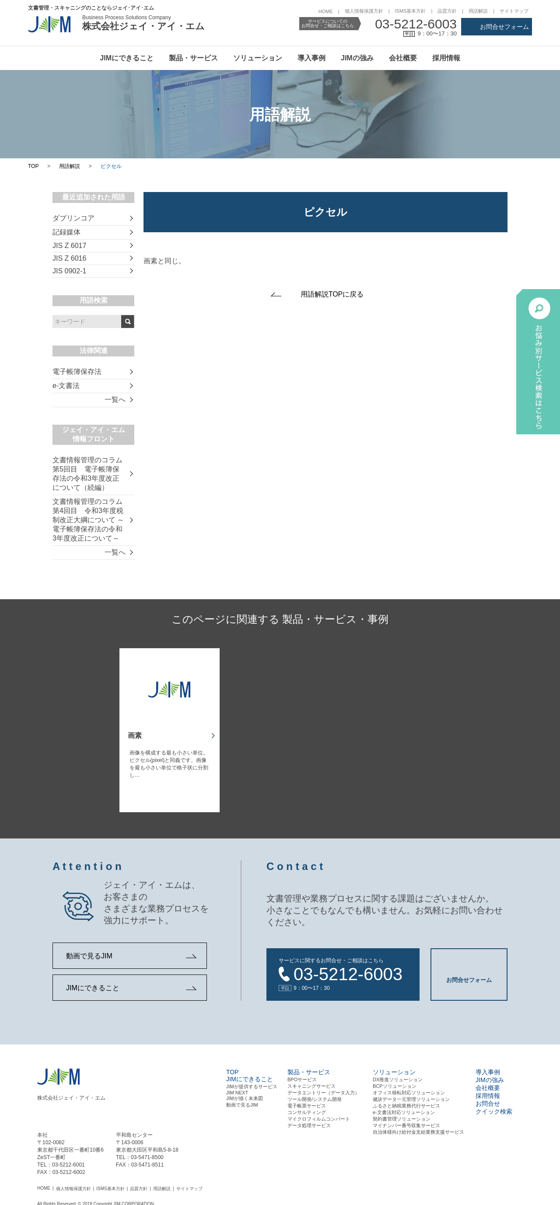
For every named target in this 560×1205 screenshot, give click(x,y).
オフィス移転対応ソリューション (409, 1091)
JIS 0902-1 (69, 271)
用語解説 (478, 11)
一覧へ (115, 399)
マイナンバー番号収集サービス (406, 1124)
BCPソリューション (394, 1084)
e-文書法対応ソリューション (404, 1111)
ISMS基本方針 (410, 11)
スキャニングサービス (311, 1084)
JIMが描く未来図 (244, 1097)
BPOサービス (302, 1078)
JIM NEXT (237, 1091)
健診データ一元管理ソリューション (411, 1097)
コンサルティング (306, 1111)
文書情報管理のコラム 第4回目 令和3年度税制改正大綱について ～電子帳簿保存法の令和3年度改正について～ (88, 520)
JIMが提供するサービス (251, 1085)
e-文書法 (66, 385)
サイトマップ (514, 11)
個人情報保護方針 (364, 11)
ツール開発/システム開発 (314, 1097)
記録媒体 (66, 232)
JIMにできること (127, 58)
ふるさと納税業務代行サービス (406, 1104)
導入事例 (312, 58)
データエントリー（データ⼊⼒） (323, 1091)
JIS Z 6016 (69, 258)
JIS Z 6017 (69, 245)
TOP (33, 166)
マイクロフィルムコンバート (318, 1117)
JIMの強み (357, 58)
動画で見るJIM (89, 956)
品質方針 (447, 11)
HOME (325, 11)
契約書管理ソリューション (401, 1117)
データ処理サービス (309, 1124)
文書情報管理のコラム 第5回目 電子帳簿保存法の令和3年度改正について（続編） (87, 473)
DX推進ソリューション (398, 1078)
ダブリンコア (73, 218)
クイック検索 (494, 1110)
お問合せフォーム (504, 26)
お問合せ (488, 1102)
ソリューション (257, 58)
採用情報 (446, 58)
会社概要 (403, 58)
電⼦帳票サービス (306, 1104)
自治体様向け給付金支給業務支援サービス (418, 1130)
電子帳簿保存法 (77, 371)
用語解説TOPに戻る (332, 294)
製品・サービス (193, 58)
